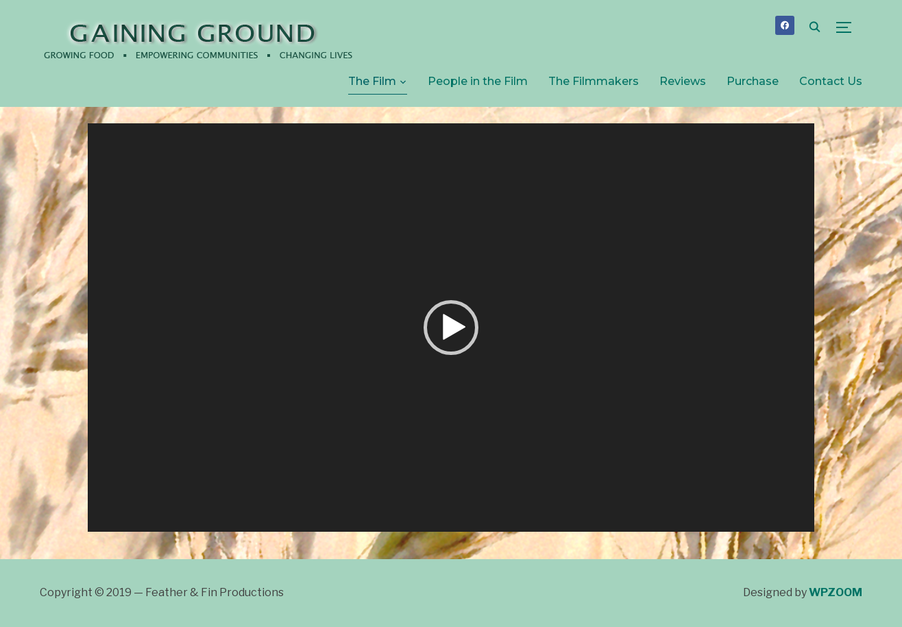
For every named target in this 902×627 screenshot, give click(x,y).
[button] (451, 327)
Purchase (753, 81)
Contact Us (830, 81)
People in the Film (478, 81)
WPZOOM (835, 592)
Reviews (682, 81)
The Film (372, 81)
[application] (451, 327)
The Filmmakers (593, 81)
